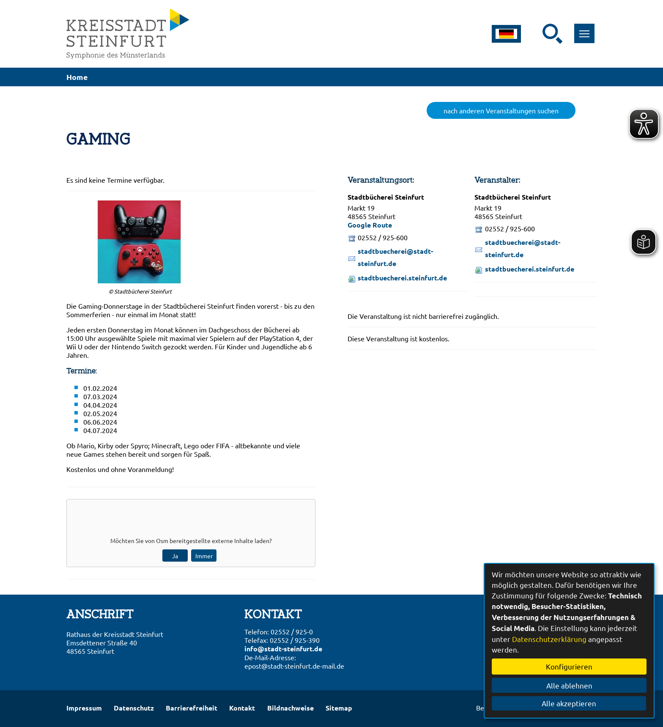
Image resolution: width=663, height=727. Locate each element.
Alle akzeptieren (569, 703)
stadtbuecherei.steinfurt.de (402, 277)
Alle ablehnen (569, 685)
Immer (204, 556)
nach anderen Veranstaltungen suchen (501, 110)
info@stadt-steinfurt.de (283, 648)
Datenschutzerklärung (549, 638)
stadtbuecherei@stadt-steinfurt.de (395, 257)
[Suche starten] (552, 34)
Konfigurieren (569, 666)
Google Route (370, 224)
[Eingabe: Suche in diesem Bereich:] (537, 34)
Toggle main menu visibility (587, 29)
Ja (175, 556)
